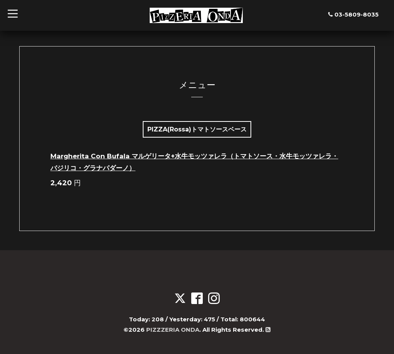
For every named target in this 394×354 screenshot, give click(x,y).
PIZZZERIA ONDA (172, 329)
